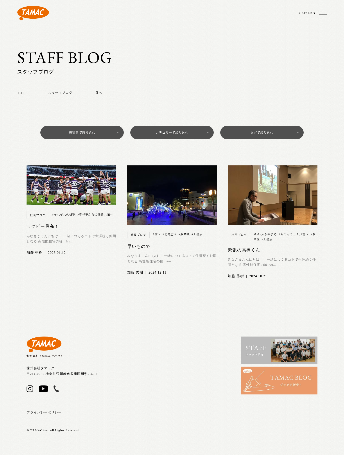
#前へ (110, 214)
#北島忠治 (170, 234)
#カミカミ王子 (289, 234)
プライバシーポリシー (44, 412)
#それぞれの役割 (63, 214)
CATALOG (307, 13)
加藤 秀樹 (35, 252)
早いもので (138, 246)
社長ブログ (37, 215)
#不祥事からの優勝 (90, 214)
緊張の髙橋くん (244, 249)
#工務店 (197, 234)
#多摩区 (184, 234)
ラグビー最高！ (43, 226)
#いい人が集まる (265, 234)
